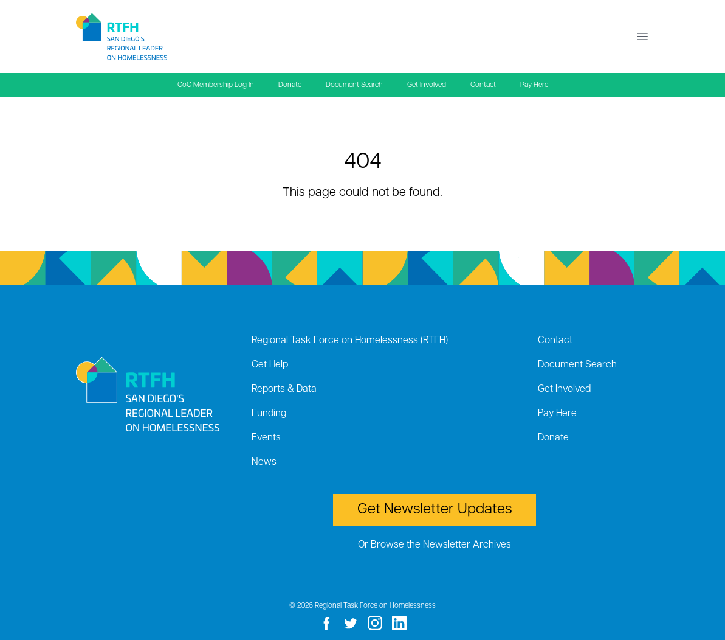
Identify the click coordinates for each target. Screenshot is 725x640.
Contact (483, 85)
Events (266, 438)
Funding (269, 414)
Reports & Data (284, 389)
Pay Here (534, 85)
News (264, 462)
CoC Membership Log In (215, 85)
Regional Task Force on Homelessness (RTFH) (350, 341)
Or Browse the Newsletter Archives (434, 545)
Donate (289, 85)
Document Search (354, 85)
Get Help (270, 365)
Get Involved (426, 85)
